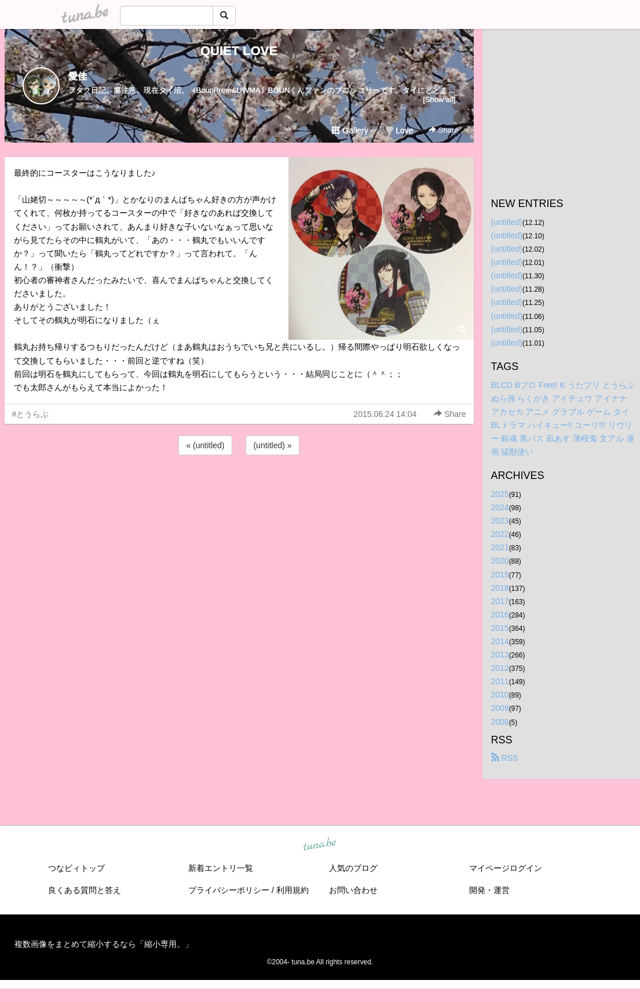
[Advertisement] (239, 489)
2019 (500, 574)
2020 (500, 560)
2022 (500, 534)
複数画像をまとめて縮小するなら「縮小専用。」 (103, 944)
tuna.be (320, 844)
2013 (500, 654)
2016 (500, 614)
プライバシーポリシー (228, 890)
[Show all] (439, 99)
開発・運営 (489, 890)
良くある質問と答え (84, 890)
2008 (500, 722)
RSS (504, 758)
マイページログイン (505, 868)
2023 (500, 520)
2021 (500, 547)
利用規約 (292, 890)
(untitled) (506, 222)
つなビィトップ (76, 868)
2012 (500, 668)
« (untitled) (205, 445)
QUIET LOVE (238, 50)
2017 (500, 601)
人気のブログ (353, 868)
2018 (500, 588)
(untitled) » (272, 445)
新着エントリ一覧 (220, 868)
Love (399, 130)
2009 (500, 708)
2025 (500, 494)
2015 (500, 628)
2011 (500, 681)
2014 (500, 641)
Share (443, 130)
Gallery (350, 130)
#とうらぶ (30, 414)
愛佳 (77, 76)
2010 (500, 694)
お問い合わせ (353, 890)
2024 (500, 507)
